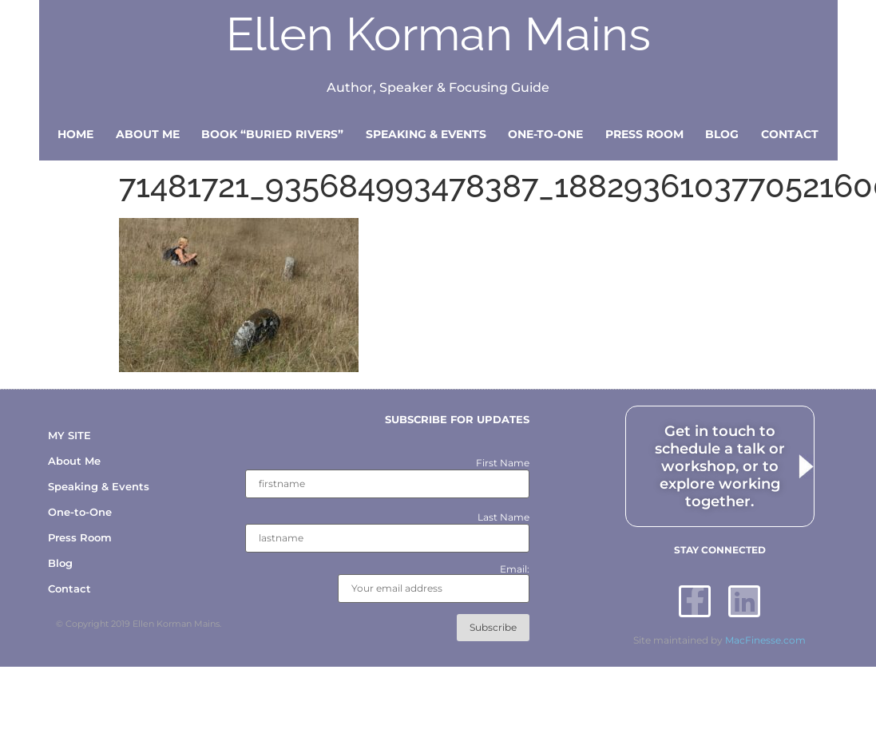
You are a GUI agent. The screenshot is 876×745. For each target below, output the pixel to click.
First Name (502, 463)
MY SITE (69, 435)
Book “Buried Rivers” (272, 134)
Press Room (644, 134)
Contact (790, 134)
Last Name (503, 517)
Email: (433, 584)
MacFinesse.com (765, 640)
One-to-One (545, 134)
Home (75, 134)
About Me (148, 134)
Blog (722, 134)
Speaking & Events (426, 134)
